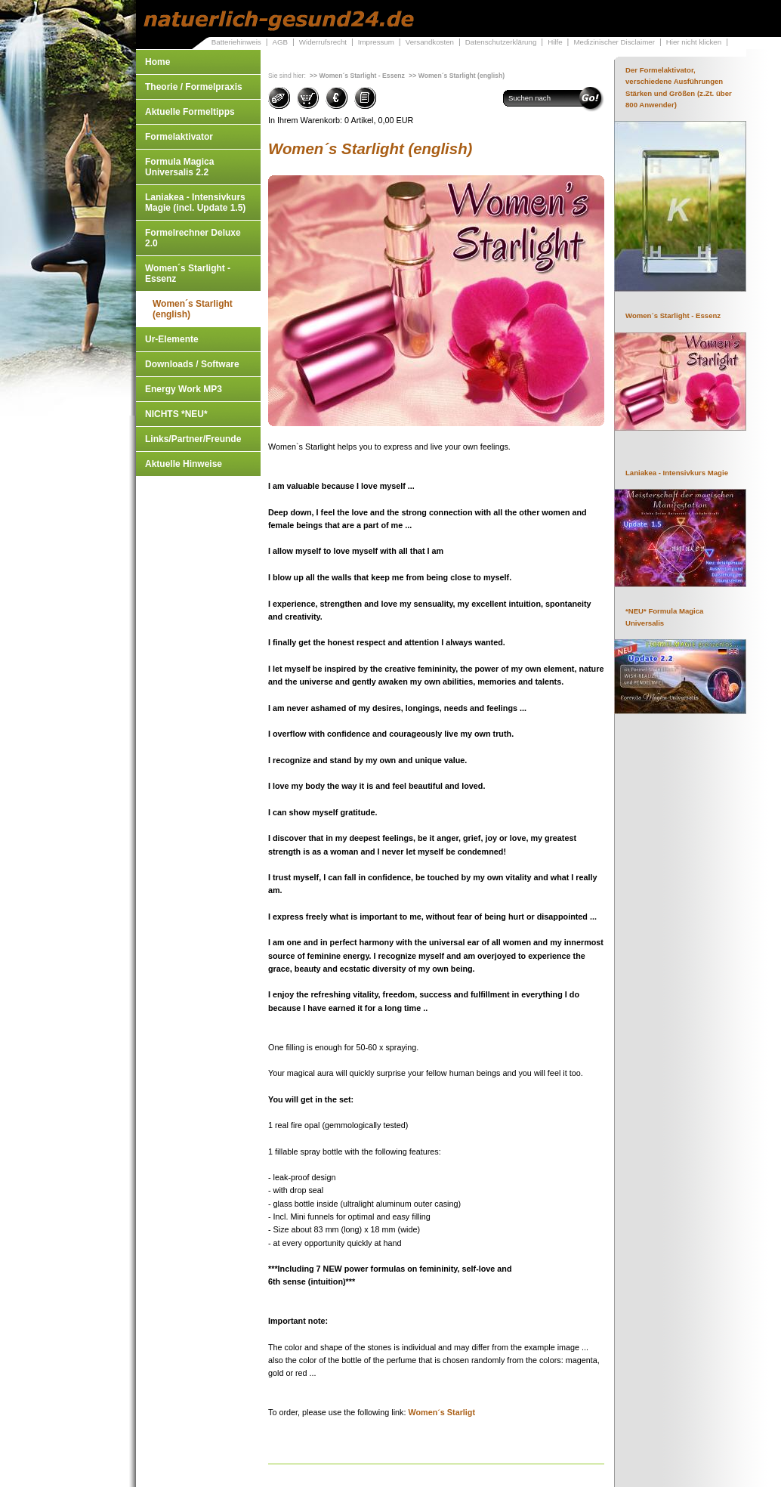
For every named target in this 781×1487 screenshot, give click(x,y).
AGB (280, 42)
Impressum (376, 42)
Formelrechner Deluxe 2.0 (193, 238)
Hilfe (555, 42)
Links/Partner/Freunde (193, 439)
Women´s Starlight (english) (193, 309)
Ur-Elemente (172, 339)
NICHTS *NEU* (176, 414)
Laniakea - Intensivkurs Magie (676, 472)
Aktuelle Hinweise (183, 464)
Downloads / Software (192, 364)
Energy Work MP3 (183, 389)
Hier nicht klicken (693, 42)
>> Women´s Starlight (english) (457, 75)
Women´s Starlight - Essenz (187, 273)
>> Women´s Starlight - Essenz (357, 75)
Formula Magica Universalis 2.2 (179, 167)
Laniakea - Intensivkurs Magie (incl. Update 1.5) (195, 202)
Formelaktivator (179, 136)
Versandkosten (430, 42)
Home (157, 62)
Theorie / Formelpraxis (193, 87)
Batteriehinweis (236, 42)
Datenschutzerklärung (501, 42)
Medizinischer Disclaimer (613, 42)
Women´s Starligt (441, 1412)
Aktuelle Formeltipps (190, 112)
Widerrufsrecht (323, 42)
